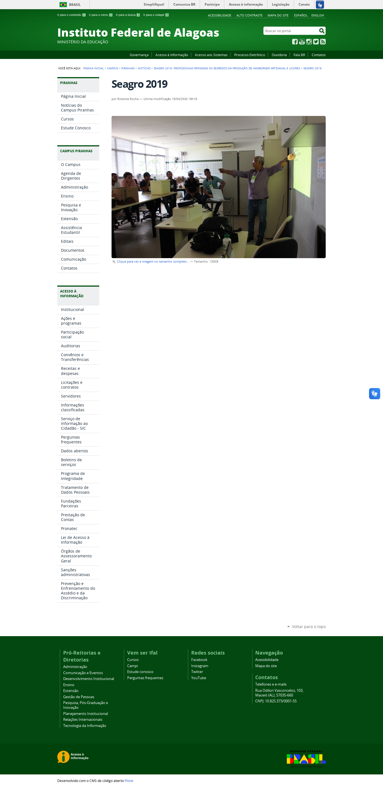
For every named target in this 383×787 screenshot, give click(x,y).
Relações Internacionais (82, 719)
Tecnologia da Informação (84, 725)
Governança (139, 55)
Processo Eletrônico (249, 55)
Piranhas (127, 68)
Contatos (319, 55)
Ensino (68, 685)
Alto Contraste (250, 15)
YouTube (302, 41)
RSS (323, 41)
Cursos (133, 659)
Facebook (295, 41)
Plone (129, 780)
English (317, 15)
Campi (132, 666)
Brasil (75, 4)
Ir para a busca (128, 14)
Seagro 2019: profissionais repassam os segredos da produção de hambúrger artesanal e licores (227, 68)
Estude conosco (140, 671)
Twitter (316, 41)
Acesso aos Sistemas (211, 55)
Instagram (309, 41)
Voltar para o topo (309, 626)
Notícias (144, 68)
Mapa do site (278, 15)
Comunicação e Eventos (83, 673)
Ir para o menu (101, 14)
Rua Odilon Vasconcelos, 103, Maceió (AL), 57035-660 (279, 693)
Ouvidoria (279, 55)
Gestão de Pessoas (78, 697)
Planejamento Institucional (85, 713)
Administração (75, 666)
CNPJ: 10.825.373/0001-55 (276, 701)
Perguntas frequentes (145, 678)
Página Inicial (93, 68)
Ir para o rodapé (156, 14)
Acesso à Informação (171, 55)
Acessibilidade (219, 15)
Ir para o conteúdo (71, 14)
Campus (112, 68)
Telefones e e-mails (271, 684)
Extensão (71, 690)
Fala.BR (299, 55)
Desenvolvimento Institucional (88, 678)
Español (301, 15)
